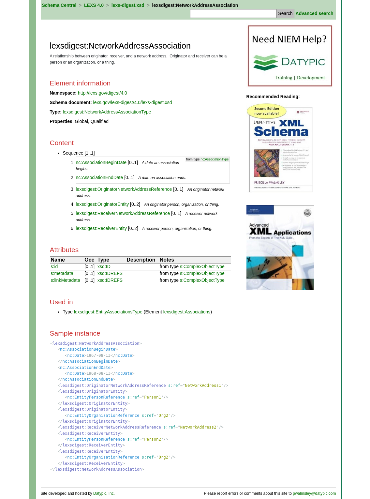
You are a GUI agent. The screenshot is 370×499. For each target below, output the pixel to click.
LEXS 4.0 (94, 5)
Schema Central (59, 5)
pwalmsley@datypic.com (314, 493)
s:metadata (62, 273)
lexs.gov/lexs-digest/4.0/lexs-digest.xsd (132, 102)
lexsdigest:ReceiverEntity (101, 228)
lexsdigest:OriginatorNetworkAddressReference (124, 189)
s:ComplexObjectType (202, 266)
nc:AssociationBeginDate (101, 162)
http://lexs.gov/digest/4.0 (102, 93)
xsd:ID (104, 266)
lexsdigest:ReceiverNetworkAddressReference (123, 213)
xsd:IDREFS (110, 273)
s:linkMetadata (65, 280)
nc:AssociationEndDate (99, 177)
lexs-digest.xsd (127, 5)
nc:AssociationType (214, 159)
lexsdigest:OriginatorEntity (102, 204)
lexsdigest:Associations (187, 311)
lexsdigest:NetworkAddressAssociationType (107, 111)
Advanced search (314, 13)
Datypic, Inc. (104, 493)
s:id (54, 266)
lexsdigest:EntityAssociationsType (108, 311)
